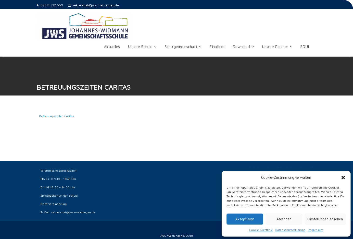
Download (241, 46)
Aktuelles (112, 46)
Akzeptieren (244, 219)
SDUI (304, 46)
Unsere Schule (140, 46)
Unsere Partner (275, 46)
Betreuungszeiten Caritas (56, 116)
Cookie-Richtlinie (261, 230)
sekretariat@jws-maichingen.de (93, 5)
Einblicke (217, 46)
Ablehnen (284, 219)
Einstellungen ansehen (325, 219)
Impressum (315, 230)
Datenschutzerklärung (290, 230)
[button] (343, 177)
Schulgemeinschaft (180, 46)
